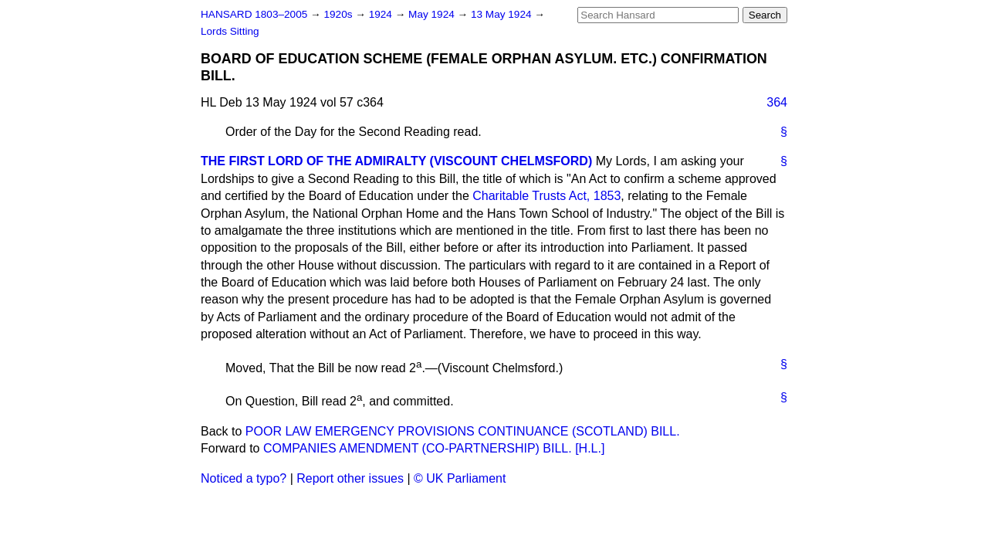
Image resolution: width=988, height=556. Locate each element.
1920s (339, 14)
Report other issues (350, 478)
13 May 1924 (502, 14)
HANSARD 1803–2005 (254, 14)
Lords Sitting (230, 31)
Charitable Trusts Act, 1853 (546, 195)
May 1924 (432, 14)
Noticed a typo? (243, 478)
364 (776, 102)
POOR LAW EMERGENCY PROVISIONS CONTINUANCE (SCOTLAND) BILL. (462, 431)
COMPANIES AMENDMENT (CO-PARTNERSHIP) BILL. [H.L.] (433, 448)
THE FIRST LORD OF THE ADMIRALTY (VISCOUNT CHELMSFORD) (396, 161)
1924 (382, 14)
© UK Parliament (460, 478)
